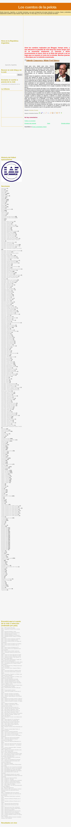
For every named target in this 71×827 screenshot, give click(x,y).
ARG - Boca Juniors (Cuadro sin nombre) (11, 643)
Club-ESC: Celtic (5, 323)
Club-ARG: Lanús (5, 259)
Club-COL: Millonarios (6, 316)
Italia (2, 500)
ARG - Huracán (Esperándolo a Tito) (10, 680)
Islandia (3, 499)
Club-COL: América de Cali (7, 312)
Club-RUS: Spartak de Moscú (8, 405)
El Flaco (3, 449)
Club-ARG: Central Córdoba (8, 233)
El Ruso (3, 454)
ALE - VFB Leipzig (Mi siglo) (8, 627)
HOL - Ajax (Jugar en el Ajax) (8, 784)
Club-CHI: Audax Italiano (7, 302)
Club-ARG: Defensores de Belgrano (10, 238)
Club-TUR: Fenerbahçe (7, 408)
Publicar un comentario (30, 120)
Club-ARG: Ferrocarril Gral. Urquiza (10, 245)
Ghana (2, 483)
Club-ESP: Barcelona (6, 327)
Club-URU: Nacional (6, 416)
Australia (3, 201)
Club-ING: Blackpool (6, 359)
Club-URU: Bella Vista (6, 409)
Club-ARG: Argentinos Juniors (8, 226)
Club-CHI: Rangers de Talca (8, 306)
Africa (2, 189)
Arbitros (3, 197)
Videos (3, 587)
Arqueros (3, 200)
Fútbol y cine (4, 474)
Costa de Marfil (5, 433)
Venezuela (3, 586)
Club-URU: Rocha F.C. (6, 421)
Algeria (3, 192)
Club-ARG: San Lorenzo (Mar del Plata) (10, 275)
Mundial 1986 (4, 542)
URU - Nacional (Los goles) (8, 809)
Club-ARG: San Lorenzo (7, 273)
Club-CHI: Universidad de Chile (8, 311)
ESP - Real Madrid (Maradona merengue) (11, 770)
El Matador (4, 453)
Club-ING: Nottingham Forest (8, 369)
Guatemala (4, 486)
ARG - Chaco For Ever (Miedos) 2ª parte (11, 655)
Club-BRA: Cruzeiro (6, 293)
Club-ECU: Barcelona (6, 319)
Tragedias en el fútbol (6, 578)
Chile (2, 219)
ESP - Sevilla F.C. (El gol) (7, 779)
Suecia (3, 575)
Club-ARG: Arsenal (5, 227)
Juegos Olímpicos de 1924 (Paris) (9, 507)
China (2, 220)
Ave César (3, 204)
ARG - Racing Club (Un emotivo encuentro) (11, 713)
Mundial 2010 (4, 549)
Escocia (3, 460)
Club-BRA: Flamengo (6, 294)
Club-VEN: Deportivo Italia (7, 425)
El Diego (3, 447)
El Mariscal (4, 452)
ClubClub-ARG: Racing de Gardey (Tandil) (11, 426)
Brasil (2, 210)
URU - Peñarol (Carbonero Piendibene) (10, 813)
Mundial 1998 (4, 546)
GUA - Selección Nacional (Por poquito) (10, 782)
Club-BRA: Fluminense (6, 295)
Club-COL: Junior (5, 315)
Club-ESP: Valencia (6, 347)
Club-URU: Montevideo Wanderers (9, 415)
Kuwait (2, 516)
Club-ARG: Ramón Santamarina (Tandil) (11, 269)
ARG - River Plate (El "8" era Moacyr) (10, 719)
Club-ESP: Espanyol (6, 332)
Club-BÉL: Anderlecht (6, 283)
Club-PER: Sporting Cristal (7, 398)
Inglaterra (3, 494)
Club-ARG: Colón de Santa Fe (8, 237)
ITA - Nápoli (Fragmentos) (7, 787)
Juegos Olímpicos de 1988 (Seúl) (9, 514)
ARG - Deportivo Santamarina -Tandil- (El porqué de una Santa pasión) (11, 660)
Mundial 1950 (4, 531)
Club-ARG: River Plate (6, 271)
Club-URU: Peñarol (6, 417)
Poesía (3, 561)
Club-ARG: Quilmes (6, 265)
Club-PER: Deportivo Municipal (8, 395)
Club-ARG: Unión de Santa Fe (8, 281)
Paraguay (3, 557)
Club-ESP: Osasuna (6, 334)
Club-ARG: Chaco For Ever (7, 236)
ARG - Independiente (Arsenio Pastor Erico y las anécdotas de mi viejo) (11, 686)
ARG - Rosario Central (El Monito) (9, 731)
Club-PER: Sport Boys (6, 397)
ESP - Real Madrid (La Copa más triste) (10, 769)
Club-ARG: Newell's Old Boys (8, 261)
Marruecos (3, 525)
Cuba (2, 437)
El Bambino (4, 444)
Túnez (2, 581)
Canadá (3, 215)
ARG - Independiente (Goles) (8, 690)
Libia (2, 524)
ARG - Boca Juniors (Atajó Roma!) (9, 640)
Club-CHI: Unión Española (7, 309)
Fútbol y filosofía (5, 475)
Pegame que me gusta (6, 558)
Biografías (3, 206)
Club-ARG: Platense (6, 264)
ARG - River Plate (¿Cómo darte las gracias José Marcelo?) (10, 725)
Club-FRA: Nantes (5, 352)
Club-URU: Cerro (5, 410)
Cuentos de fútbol (5, 438)
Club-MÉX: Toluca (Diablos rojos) (9, 388)
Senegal (3, 570)
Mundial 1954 (4, 532)
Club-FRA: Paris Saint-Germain (8, 353)
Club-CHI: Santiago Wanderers (8, 308)
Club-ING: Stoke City (6, 372)
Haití (2, 488)
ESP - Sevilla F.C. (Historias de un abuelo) (11, 780)
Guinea (3, 487)
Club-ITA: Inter (4, 377)
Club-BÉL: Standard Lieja (7, 284)
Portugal (3, 564)
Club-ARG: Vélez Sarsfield (7, 282)
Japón (2, 503)
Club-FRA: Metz (5, 349)
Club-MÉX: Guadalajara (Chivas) (9, 384)
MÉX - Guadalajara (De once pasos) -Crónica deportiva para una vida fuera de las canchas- (11, 794)
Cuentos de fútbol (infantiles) (8, 439)
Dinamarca (4, 442)
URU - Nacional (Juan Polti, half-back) (10, 807)
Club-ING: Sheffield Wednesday (9, 371)
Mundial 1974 (4, 538)
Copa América (4, 430)
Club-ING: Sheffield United (7, 370)
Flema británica (5, 466)
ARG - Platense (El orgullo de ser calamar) (11, 699)
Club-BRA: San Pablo (6, 299)
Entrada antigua (65, 123)
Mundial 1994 (4, 544)
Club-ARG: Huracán (6, 251)
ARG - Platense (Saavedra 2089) (9, 703)
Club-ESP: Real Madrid (7, 337)
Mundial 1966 (4, 536)
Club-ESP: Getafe (5, 333)
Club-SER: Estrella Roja (7, 406)
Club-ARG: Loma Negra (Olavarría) (9, 260)
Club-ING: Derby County (7, 361)
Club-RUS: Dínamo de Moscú (8, 404)
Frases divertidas (5, 472)
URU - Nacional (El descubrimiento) (10, 803)
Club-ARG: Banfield (6, 230)
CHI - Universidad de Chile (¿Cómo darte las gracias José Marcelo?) (11, 755)
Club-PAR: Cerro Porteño (7, 392)
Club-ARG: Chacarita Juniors (8, 234)
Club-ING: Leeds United (7, 363)
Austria (3, 203)
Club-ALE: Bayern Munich (7, 221)
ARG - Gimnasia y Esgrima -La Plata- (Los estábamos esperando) (11, 677)
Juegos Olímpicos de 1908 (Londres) (10, 505)
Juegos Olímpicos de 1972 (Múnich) (10, 513)
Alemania (3, 190)
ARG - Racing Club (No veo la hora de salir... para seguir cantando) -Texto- (10, 709)
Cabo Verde (4, 212)
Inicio (48, 123)
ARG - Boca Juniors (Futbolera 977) (10, 647)
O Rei (2, 553)
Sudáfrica (3, 574)
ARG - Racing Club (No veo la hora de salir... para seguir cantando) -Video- (10, 711)
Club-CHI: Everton (5, 304)
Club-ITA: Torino (5, 382)
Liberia (2, 522)
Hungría (3, 492)
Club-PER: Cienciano (6, 394)
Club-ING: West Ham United (8, 375)
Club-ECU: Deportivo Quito (7, 320)
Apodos (3, 194)
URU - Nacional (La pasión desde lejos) (10, 808)
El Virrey (3, 456)
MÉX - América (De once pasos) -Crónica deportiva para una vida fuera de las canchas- (11, 790)
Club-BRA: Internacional (7, 298)
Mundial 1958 (4, 533)
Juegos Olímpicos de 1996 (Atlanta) (10, 515)
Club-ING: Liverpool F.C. (7, 364)
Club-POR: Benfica (5, 400)
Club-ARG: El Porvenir (6, 243)
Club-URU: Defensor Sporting (8, 413)
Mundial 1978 (4, 539)
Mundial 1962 (4, 535)
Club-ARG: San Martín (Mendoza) (9, 276)
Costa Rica (4, 435)
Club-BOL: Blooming (6, 286)
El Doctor (3, 448)
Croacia (3, 436)
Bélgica (3, 205)
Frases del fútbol (5, 471)
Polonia (3, 563)
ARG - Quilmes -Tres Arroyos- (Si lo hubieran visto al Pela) (10, 705)
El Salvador (4, 455)
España (3, 463)
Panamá (3, 555)
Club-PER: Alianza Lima (7, 393)
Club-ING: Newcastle (6, 367)
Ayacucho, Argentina (11, 65)
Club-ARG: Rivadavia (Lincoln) (8, 270)
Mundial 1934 (4, 528)
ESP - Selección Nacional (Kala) (9, 777)
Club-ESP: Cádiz (5, 328)
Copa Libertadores (5, 431)
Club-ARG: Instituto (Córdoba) (8, 256)
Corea (2, 432)
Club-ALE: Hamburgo (6, 222)
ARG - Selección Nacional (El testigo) (10, 737)
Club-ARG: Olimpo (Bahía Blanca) (9, 262)
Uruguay (3, 585)
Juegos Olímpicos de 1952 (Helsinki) (10, 510)
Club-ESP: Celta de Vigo (7, 330)
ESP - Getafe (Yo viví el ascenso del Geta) (11, 766)
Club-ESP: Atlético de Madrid (8, 326)
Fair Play (3, 465)
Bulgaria (3, 211)
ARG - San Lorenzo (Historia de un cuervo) (11, 732)
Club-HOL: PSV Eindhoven (7, 356)
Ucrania (3, 583)
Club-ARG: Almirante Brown (8, 225)
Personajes (4, 559)
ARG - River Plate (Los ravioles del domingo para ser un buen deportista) (10, 721)
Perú (2, 560)
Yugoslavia (4, 589)
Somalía (3, 572)
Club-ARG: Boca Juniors (7, 232)
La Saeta (3, 519)
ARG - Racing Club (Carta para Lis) (9, 707)
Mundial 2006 (4, 548)
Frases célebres (5, 470)
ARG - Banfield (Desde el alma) (9, 633)
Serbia (2, 571)
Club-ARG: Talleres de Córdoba (9, 280)
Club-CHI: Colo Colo (6, 303)
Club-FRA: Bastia (5, 348)
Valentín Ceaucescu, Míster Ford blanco (42, 60)
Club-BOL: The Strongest (7, 288)
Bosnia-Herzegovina (6, 209)
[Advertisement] (46, 32)
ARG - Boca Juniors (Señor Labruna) (10, 651)
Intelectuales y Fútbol (6, 496)
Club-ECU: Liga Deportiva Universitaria (10, 322)
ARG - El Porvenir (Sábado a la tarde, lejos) (11, 662)
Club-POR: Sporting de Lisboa (8, 403)
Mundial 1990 (4, 543)
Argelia (3, 198)
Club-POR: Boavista (6, 402)
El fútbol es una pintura (6, 450)
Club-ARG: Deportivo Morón (8, 242)
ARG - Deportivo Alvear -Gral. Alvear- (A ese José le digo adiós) (11, 657)
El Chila (3, 445)
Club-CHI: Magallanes (6, 305)
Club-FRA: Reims (5, 354)
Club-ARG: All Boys (6, 223)
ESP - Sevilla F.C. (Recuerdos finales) (10, 781)
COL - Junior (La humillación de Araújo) (10, 759)
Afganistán (3, 188)
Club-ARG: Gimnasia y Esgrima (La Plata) (11, 248)
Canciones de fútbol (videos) (8, 217)
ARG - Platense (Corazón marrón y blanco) (11, 698)
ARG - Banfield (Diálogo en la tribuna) (10, 635)
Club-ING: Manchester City (7, 365)
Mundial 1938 (4, 530)
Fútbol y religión (5, 482)
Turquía (3, 582)
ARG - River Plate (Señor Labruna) (9, 723)
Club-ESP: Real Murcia (6, 338)
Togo (2, 577)
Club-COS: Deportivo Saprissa (8, 317)
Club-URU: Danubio (6, 411)
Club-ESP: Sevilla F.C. (6, 344)
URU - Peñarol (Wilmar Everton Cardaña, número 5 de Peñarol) (11, 817)
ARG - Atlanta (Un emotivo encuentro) (10, 632)
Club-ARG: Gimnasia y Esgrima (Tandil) (10, 250)
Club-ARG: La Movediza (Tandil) (9, 258)
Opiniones (3, 554)
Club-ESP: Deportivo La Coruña (9, 331)
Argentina (3, 199)
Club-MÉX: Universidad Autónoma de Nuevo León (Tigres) (10, 390)
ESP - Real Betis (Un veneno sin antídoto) (11, 768)
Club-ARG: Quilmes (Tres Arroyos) (9, 266)
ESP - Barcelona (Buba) (7, 763)
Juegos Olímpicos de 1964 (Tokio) (9, 511)
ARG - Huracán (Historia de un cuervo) (10, 681)
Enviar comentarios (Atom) (39, 126)
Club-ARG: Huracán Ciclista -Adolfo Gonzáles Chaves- (10, 253)
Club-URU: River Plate (6, 420)
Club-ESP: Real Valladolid (7, 342)
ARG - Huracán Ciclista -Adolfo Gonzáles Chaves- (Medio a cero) (11, 683)
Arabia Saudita (4, 195)
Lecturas (3, 520)
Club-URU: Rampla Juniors (7, 419)
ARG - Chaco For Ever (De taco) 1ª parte (11, 654)
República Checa (5, 565)
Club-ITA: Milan (5, 380)
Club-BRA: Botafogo (6, 291)
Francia (3, 469)
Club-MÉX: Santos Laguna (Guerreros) (10, 387)
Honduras (3, 491)
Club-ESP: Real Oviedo (7, 339)
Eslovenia (3, 461)
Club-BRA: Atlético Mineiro (7, 289)
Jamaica (3, 502)
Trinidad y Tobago (5, 580)
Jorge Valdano (4, 504)
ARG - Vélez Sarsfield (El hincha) (9, 752)
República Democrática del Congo (9, 566)
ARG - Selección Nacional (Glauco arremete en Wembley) (9, 739)
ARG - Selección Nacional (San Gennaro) (11, 743)
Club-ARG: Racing (5, 267)
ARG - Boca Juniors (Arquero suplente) (10, 638)
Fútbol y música (5, 480)
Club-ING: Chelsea (5, 360)
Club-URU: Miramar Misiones (8, 414)
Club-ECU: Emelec (5, 321)
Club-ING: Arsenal (5, 358)
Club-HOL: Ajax (5, 355)
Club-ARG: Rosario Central (7, 272)
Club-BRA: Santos (5, 300)
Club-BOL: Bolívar (5, 287)
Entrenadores (4, 458)
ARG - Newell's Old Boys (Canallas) (10, 693)
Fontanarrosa (4, 467)
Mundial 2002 (4, 547)
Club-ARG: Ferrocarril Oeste (8, 247)
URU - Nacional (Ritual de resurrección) (10, 810)
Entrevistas (4, 459)
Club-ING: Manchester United (8, 366)
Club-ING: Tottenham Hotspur (8, 374)
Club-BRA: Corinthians (6, 292)
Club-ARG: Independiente (7, 255)
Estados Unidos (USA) (6, 464)
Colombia (3, 428)
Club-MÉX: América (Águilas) (8, 383)
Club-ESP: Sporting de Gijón (8, 345)
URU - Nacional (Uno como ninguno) (10, 812)
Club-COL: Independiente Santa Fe (9, 314)
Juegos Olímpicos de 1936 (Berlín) (9, 509)
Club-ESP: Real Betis (6, 336)
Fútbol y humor (4, 477)
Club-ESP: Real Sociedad (7, 341)
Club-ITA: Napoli (5, 381)
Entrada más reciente (30, 123)
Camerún (3, 214)
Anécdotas (31, 110)
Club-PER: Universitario (7, 399)
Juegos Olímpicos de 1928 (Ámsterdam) (11, 508)
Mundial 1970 (4, 537)
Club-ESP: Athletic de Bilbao (8, 325)
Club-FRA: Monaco (6, 350)
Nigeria (3, 550)
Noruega (3, 552)
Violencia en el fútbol (6, 588)
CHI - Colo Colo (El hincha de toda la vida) (11, 753)
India (2, 493)
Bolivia (2, 208)
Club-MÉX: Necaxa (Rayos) (8, 386)
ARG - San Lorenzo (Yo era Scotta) (9, 734)
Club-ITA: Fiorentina (6, 376)
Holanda (3, 489)
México (3, 526)
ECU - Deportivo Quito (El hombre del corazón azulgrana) (10, 761)
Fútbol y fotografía (5, 476)
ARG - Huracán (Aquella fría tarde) (9, 679)
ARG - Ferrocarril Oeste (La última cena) (11, 670)
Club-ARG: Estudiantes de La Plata (9, 244)
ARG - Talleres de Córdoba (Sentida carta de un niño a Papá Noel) (11, 750)
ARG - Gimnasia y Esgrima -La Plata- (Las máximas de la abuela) (11, 675)
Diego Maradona (5, 441)
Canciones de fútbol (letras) (8, 216)
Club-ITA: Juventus (5, 378)
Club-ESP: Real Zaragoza (7, 343)
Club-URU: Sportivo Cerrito (7, 422)
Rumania (36, 110)
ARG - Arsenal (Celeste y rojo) (8, 631)
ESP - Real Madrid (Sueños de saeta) (10, 774)
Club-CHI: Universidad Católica (8, 310)
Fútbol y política (5, 481)
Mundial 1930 (4, 527)
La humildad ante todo (6, 517)
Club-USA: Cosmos (6, 424)
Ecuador (3, 443)
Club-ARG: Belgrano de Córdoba (9, 231)
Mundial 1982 (4, 541)
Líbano (3, 521)
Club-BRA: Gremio (5, 297)
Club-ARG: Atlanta (5, 228)
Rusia (2, 569)
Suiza (2, 576)
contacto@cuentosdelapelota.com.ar (10, 84)
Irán (2, 498)
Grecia (2, 485)
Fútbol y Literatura (5, 478)
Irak (2, 497)
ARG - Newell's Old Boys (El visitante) (10, 695)
